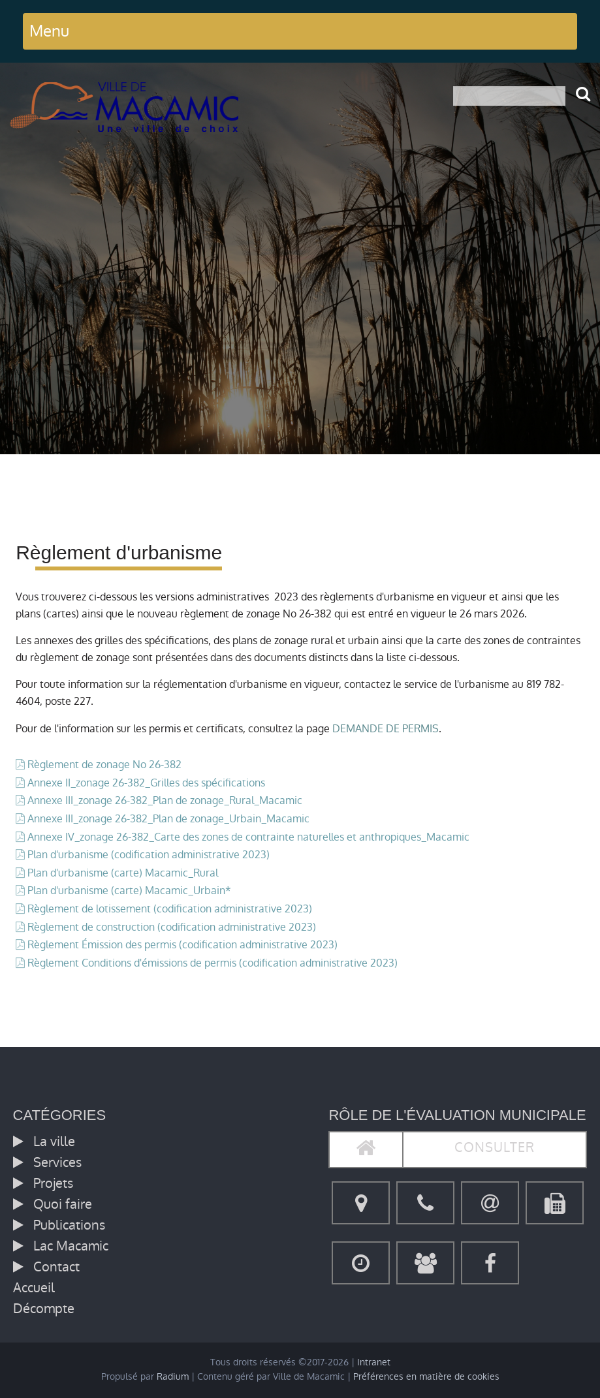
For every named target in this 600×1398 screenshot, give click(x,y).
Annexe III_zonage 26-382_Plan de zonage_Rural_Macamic (164, 800)
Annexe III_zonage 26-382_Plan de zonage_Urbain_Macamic (168, 818)
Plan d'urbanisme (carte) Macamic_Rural (122, 872)
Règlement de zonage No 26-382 (104, 764)
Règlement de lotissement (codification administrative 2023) (169, 908)
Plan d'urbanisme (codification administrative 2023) (148, 854)
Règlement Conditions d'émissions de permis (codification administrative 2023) (212, 963)
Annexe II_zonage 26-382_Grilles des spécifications (146, 782)
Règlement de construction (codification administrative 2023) (171, 927)
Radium (173, 1377)
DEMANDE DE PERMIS (385, 728)
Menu (49, 31)
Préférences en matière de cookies (426, 1377)
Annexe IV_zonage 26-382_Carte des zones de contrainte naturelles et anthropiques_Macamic (248, 837)
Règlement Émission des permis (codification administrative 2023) (182, 944)
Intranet (373, 1362)
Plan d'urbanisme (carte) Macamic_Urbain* (129, 890)
